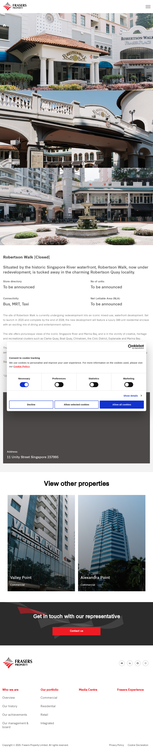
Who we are (10, 690)
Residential (48, 706)
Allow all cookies (121, 404)
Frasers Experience (130, 690)
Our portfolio (49, 690)
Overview (8, 698)
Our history (9, 706)
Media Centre (88, 690)
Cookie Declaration (138, 745)
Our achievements (14, 715)
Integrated (47, 723)
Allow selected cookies (76, 404)
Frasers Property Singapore (4, 25)
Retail (44, 715)
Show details (131, 395)
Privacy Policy (116, 745)
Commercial (49, 698)
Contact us (76, 631)
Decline (31, 404)
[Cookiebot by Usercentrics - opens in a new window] (130, 346)
